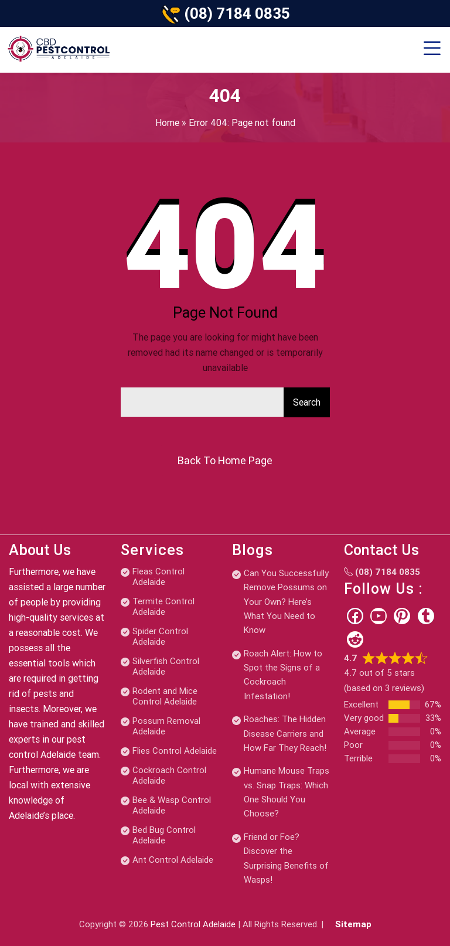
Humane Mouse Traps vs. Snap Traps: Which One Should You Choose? (286, 792)
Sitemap (353, 924)
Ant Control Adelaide (172, 860)
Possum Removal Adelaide (166, 726)
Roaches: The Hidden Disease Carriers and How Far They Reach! (285, 733)
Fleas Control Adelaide (158, 576)
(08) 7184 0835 (237, 13)
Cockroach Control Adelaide (169, 775)
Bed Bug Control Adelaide (164, 835)
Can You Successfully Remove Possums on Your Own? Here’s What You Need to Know (286, 602)
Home (167, 122)
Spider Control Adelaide (160, 636)
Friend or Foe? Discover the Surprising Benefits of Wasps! (286, 858)
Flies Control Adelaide (174, 751)
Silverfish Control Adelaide (165, 666)
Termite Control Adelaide (163, 606)
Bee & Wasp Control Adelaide (171, 805)
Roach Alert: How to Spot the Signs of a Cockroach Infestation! (283, 675)
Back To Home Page (225, 460)
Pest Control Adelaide (193, 924)
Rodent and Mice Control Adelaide (164, 696)
